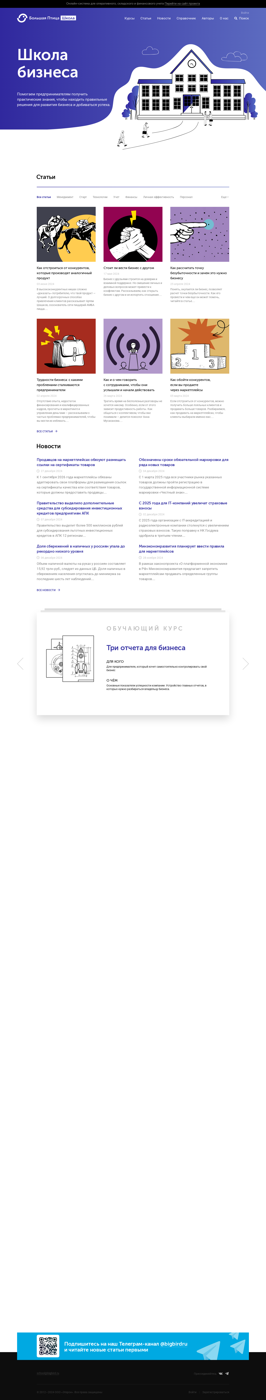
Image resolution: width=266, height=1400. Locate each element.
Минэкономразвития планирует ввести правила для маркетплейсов (181, 549)
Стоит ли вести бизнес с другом (129, 268)
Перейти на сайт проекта (182, 3)
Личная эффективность (158, 197)
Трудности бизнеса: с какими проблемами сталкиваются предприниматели (60, 385)
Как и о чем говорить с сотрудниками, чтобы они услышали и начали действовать (129, 385)
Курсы (130, 18)
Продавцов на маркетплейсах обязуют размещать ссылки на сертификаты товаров (81, 462)
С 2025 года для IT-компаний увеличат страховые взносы (183, 505)
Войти (245, 12)
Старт (83, 197)
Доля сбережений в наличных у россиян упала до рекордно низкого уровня (81, 549)
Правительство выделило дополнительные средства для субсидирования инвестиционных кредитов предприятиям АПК (79, 508)
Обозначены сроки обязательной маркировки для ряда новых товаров (183, 462)
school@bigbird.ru (48, 1373)
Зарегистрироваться (215, 1392)
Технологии (100, 197)
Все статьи (44, 197)
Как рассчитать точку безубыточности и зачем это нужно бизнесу (198, 273)
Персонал (186, 197)
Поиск (244, 18)
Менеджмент (65, 197)
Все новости (49, 590)
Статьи (145, 18)
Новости (164, 18)
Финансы (131, 197)
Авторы (208, 18)
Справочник (186, 18)
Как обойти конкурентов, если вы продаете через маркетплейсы (190, 385)
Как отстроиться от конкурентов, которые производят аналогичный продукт (64, 273)
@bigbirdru (173, 1344)
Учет (116, 197)
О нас (224, 18)
